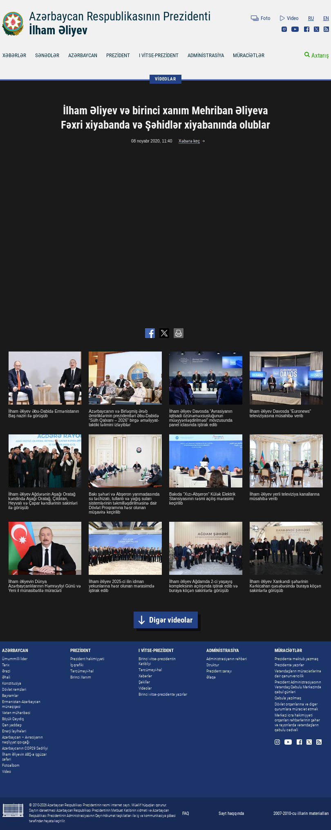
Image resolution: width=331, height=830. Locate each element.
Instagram (284, 29)
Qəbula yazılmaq (288, 698)
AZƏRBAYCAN (82, 55)
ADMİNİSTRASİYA (206, 55)
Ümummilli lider (14, 658)
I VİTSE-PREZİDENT (159, 55)
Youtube (295, 29)
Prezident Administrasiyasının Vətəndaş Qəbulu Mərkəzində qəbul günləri (298, 687)
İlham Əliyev (58, 30)
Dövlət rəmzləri (14, 689)
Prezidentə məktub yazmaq (296, 658)
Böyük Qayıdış (13, 719)
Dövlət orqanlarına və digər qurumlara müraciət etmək (296, 706)
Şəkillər (144, 682)
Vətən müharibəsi (16, 712)
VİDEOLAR (165, 79)
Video (293, 18)
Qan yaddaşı (12, 725)
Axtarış (320, 55)
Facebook (306, 29)
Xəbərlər (145, 676)
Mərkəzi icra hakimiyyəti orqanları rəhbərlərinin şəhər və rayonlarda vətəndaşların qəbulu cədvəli (297, 722)
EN (326, 18)
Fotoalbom (11, 765)
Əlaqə (211, 677)
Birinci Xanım (80, 677)
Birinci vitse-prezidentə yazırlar (163, 694)
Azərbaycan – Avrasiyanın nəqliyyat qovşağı (22, 739)
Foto (266, 18)
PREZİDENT (118, 55)
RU (311, 18)
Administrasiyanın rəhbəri (226, 658)
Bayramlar (10, 695)
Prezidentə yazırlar (289, 665)
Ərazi (6, 671)
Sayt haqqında (231, 813)
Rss (326, 29)
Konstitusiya (11, 683)
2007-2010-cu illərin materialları (301, 813)
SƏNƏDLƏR (47, 55)
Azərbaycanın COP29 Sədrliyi (25, 748)
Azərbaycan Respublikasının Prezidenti (120, 16)
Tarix (5, 665)
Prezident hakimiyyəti (87, 658)
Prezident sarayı (219, 671)
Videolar (145, 688)
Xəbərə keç (189, 141)
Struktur (212, 665)
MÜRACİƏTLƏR (248, 55)
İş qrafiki (76, 665)
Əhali (6, 677)
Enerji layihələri (14, 731)
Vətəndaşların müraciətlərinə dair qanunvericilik (298, 673)
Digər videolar (170, 620)
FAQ (185, 813)
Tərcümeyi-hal (82, 671)
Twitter (316, 29)
